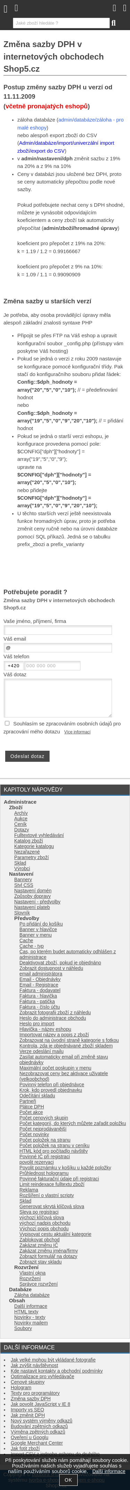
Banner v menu (35, 935)
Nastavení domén (33, 890)
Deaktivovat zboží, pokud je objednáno (60, 962)
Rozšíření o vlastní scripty (46, 1195)
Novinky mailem (31, 1323)
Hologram (21, 1387)
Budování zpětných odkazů (39, 1426)
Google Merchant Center (37, 1443)
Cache (26, 940)
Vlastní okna (32, 1273)
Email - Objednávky (40, 979)
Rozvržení (30, 1278)
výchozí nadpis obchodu (44, 1223)
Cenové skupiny (28, 1382)
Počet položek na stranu (44, 1140)
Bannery (23, 879)
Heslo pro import (36, 1023)
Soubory (23, 1328)
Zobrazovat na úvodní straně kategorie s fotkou (69, 1040)
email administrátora (40, 973)
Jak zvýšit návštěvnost (34, 1365)
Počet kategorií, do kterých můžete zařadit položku (72, 1123)
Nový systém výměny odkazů (41, 1421)
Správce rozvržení (38, 1284)
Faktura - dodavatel (39, 990)
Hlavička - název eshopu (45, 1029)
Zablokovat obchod (39, 1239)
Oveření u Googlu (29, 1437)
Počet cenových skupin (43, 1118)
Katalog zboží (28, 841)
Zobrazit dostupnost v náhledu (51, 968)
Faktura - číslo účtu (39, 1007)
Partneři (27, 1101)
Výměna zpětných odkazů (38, 1432)
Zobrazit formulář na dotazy (48, 1256)
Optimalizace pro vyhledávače (42, 1376)
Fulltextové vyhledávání (39, 835)
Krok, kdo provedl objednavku (50, 1090)
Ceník (20, 824)
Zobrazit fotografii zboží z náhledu (55, 1012)
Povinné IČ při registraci (44, 1156)
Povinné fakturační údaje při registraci (59, 1178)
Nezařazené (27, 852)
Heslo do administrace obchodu (52, 1018)
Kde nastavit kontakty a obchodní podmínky (57, 1371)
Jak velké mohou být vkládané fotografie (53, 1360)
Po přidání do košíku (41, 924)
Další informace (30, 1306)
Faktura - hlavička (38, 996)
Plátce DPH (31, 1106)
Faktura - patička (37, 1001)
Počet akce (31, 1112)
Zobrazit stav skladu (40, 1262)
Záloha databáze (32, 1295)
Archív (21, 813)
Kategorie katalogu (34, 846)
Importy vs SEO (27, 1409)
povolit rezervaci (36, 1162)
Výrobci (22, 868)
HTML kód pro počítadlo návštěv (53, 1151)
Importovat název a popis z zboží (54, 1034)
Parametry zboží (31, 857)
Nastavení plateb (32, 907)
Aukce (20, 818)
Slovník (22, 913)
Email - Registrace (38, 985)
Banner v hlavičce (38, 929)
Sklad (20, 863)
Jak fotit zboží (25, 1448)
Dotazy (21, 829)
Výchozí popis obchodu (44, 1228)
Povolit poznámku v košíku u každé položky (65, 1167)
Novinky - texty (29, 1317)
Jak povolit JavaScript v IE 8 (40, 1404)
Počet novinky (34, 1134)
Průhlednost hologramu (44, 1173)
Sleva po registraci (39, 1212)
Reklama (28, 1190)
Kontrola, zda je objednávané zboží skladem (66, 1046)
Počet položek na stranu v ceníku (54, 1145)
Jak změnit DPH (28, 1415)
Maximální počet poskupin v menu (55, 1068)
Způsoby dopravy (32, 896)
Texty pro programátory (35, 1393)
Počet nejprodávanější (43, 1129)
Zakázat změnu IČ (38, 1245)
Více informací (77, 732)
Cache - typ (31, 946)
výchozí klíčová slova (41, 1217)
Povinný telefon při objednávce (51, 1084)
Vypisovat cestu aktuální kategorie (55, 1234)
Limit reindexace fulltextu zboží (52, 1184)
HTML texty (26, 1311)
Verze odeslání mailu (41, 1051)
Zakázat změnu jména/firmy (48, 1250)
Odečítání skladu (37, 1095)
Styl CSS (23, 885)
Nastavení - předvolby (37, 901)
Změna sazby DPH (31, 1398)
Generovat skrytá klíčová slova (51, 1206)
